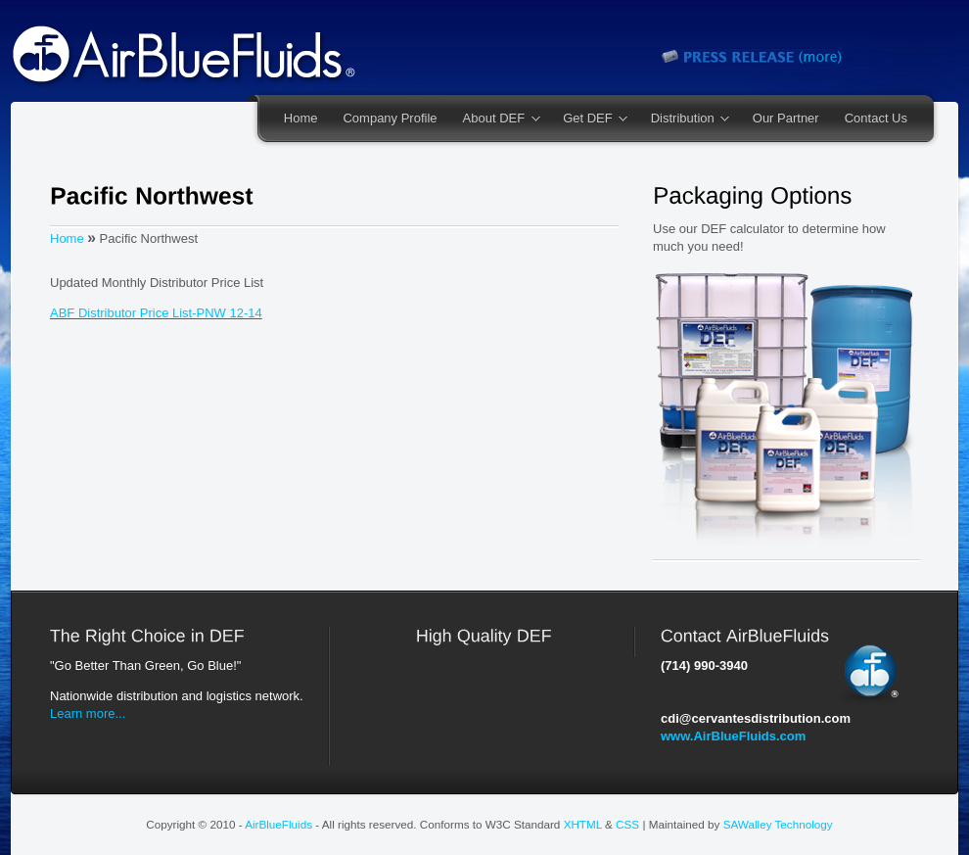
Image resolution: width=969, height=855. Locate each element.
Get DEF (588, 119)
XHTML (583, 824)
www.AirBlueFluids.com (733, 736)
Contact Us (876, 118)
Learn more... (87, 713)
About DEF (495, 119)
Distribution (684, 119)
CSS (627, 824)
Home (301, 118)
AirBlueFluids (278, 824)
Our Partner (786, 118)
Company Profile (390, 118)
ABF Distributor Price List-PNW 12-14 (156, 313)
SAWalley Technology (778, 824)
